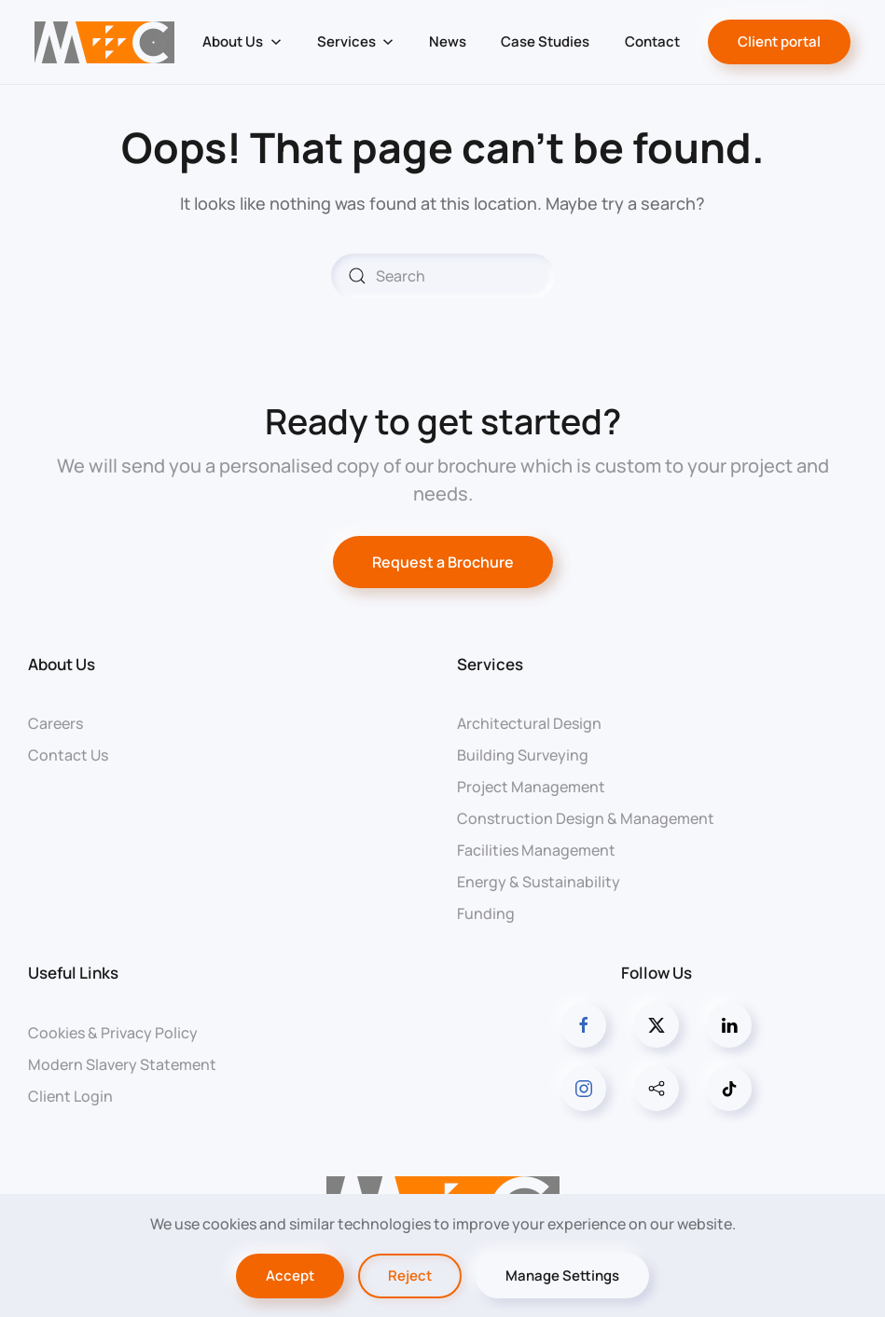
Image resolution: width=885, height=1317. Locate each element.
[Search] (443, 276)
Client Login (70, 1096)
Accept (290, 1275)
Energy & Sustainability (538, 881)
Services (490, 664)
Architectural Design (529, 723)
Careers (55, 723)
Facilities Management (536, 850)
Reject (410, 1275)
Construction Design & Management (585, 818)
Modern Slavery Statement (122, 1064)
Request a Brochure (443, 562)
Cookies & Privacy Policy (113, 1032)
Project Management (531, 786)
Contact (652, 41)
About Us (61, 664)
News (447, 41)
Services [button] (355, 41)
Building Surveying (522, 755)
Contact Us (68, 755)
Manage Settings (562, 1275)
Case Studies (545, 41)
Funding (486, 913)
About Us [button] (242, 41)
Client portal (779, 41)
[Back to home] (104, 42)
